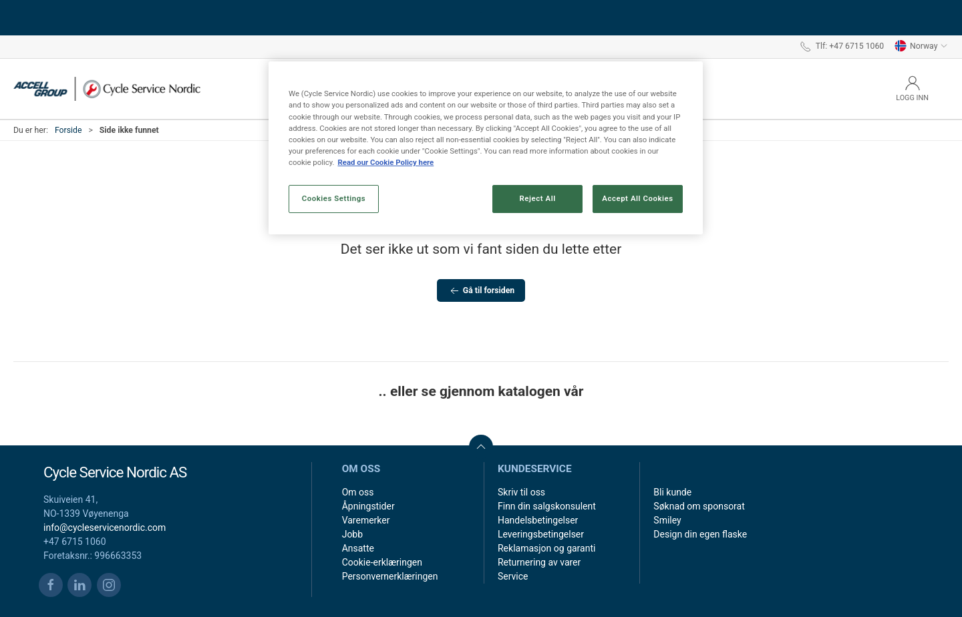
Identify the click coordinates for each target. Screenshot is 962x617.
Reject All (538, 198)
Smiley (667, 520)
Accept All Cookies (637, 198)
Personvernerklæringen (390, 576)
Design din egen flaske (700, 534)
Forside (68, 130)
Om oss (358, 492)
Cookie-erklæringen (382, 562)
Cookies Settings (334, 198)
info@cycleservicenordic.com (104, 527)
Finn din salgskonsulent (547, 506)
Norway (921, 46)
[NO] (106, 89)
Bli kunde (672, 492)
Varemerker (366, 520)
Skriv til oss (521, 492)
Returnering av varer (539, 562)
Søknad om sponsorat (698, 506)
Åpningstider (368, 506)
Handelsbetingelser (538, 520)
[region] (486, 147)
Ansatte (358, 548)
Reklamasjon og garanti (546, 548)
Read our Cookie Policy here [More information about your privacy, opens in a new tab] (385, 162)
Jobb (352, 534)
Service (513, 576)
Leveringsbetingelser (541, 534)
